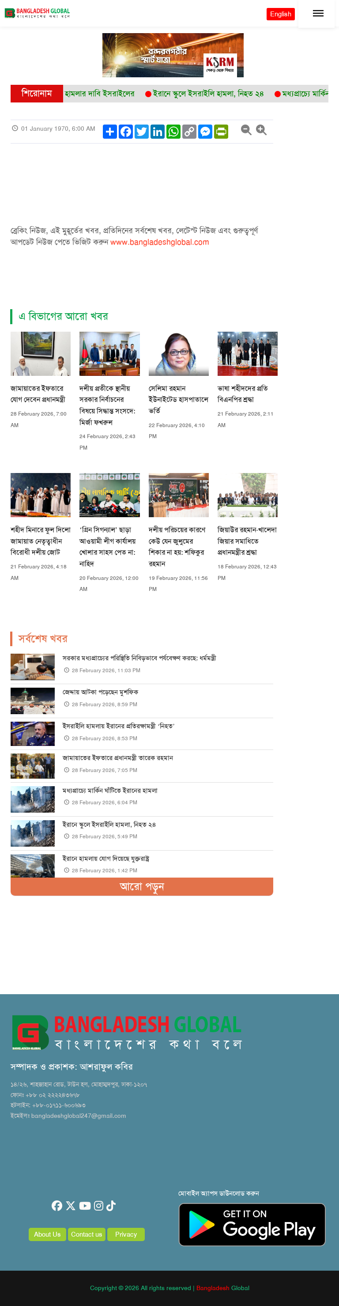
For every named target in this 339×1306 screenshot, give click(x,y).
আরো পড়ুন (142, 886)
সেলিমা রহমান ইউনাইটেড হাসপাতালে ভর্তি (178, 400)
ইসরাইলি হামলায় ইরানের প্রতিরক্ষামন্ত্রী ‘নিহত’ (119, 726)
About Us (47, 1234)
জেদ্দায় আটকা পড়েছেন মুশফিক (100, 692)
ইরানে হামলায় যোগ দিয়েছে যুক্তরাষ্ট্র (106, 858)
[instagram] (98, 1206)
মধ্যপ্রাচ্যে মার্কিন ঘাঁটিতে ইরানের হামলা (110, 790)
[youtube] (85, 1206)
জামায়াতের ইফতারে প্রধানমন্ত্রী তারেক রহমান (118, 757)
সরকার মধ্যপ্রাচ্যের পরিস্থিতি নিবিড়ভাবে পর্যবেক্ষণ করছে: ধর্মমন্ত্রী (139, 658)
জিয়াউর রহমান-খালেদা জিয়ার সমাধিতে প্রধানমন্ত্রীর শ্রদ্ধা (247, 541)
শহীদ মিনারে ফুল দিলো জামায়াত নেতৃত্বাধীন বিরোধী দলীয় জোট (41, 541)
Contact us (86, 1234)
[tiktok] (111, 1206)
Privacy (126, 1234)
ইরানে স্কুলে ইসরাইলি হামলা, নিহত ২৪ (109, 824)
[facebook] (57, 1206)
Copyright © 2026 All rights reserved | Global (169, 1288)
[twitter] (70, 1206)
